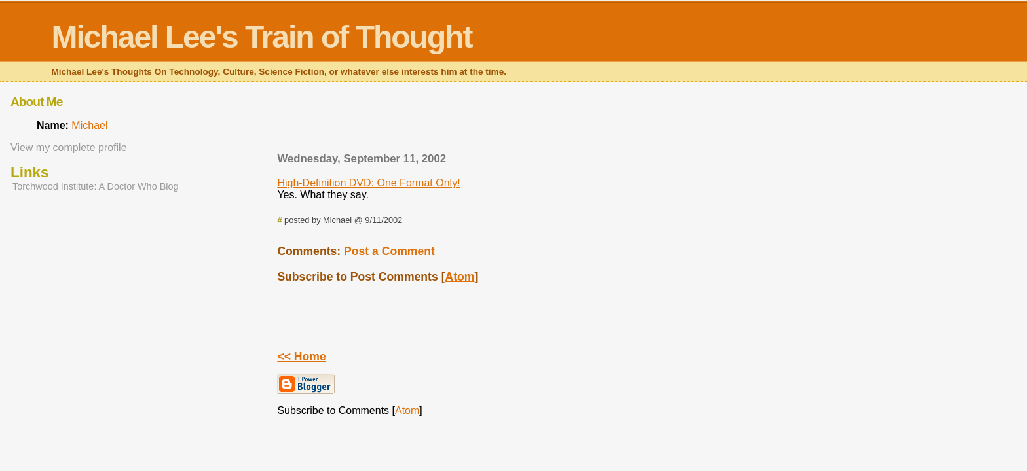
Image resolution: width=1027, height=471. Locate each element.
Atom (460, 276)
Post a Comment (389, 251)
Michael (89, 125)
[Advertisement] (616, 121)
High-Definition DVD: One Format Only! (368, 182)
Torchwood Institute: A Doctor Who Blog (95, 186)
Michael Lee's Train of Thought (261, 37)
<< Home (301, 356)
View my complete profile (68, 147)
